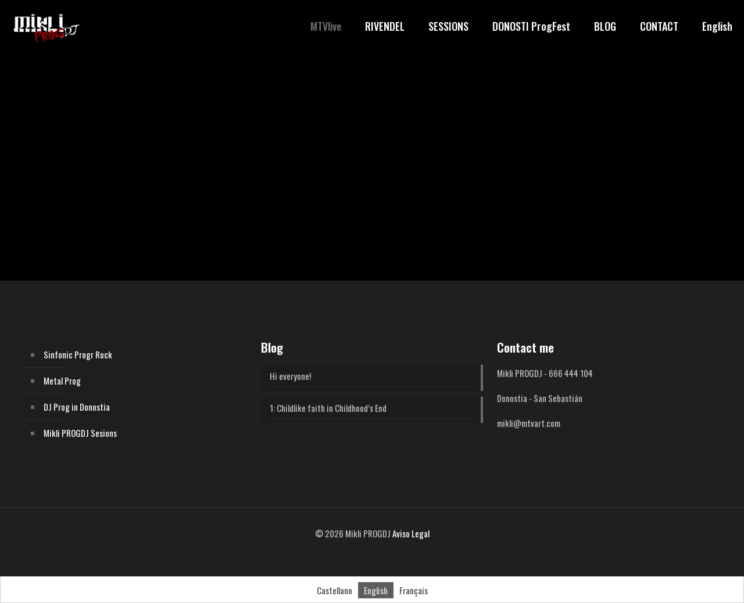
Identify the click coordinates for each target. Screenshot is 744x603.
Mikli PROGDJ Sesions (80, 432)
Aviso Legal (411, 533)
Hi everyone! (290, 375)
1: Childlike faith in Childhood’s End (328, 407)
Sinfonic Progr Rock (78, 354)
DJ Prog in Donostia (77, 406)
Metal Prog (62, 380)
